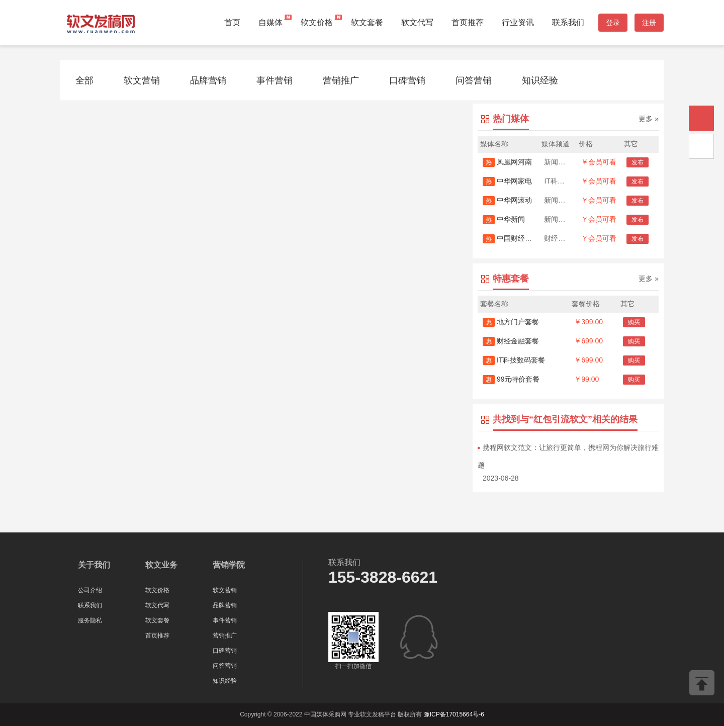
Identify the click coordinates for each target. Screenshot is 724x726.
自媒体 (270, 22)
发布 (637, 162)
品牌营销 (208, 80)
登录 (613, 23)
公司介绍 (90, 590)
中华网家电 (507, 181)
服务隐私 (90, 620)
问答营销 (474, 80)
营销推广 (341, 80)
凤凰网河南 (507, 162)
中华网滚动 (507, 200)
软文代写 (417, 22)
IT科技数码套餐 (514, 360)
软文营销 (142, 80)
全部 (84, 80)
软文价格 (317, 22)
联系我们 (568, 22)
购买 (634, 322)
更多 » (649, 119)
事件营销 (274, 80)
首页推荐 (467, 22)
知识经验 (540, 80)
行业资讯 (518, 22)
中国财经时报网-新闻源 (526, 238)
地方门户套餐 (511, 322)
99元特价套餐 (511, 379)
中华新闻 (504, 219)
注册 (649, 23)
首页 (232, 22)
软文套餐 (367, 22)
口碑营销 (407, 80)
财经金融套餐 (511, 341)
